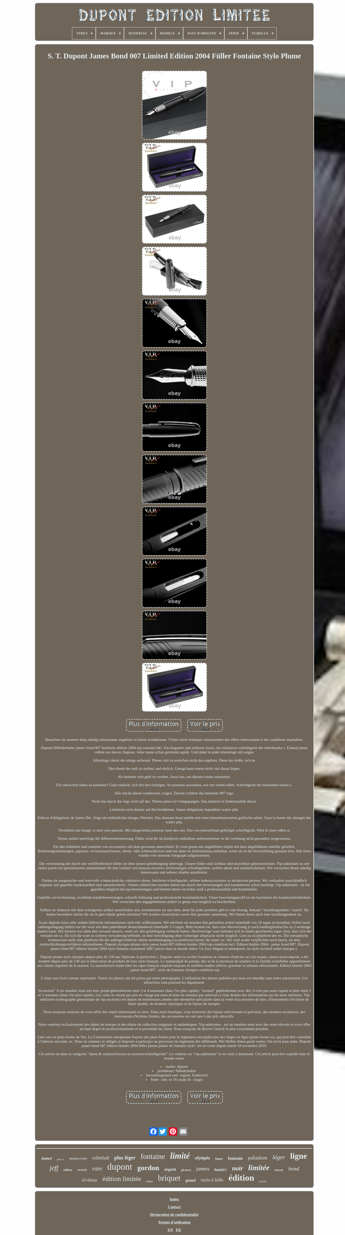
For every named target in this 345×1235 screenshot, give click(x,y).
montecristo (78, 1158)
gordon (148, 1168)
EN (170, 1230)
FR (178, 1230)
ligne (298, 1155)
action (149, 1181)
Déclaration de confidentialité (174, 1214)
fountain (235, 1158)
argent (170, 1169)
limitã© (220, 1170)
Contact (174, 1207)
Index (174, 1199)
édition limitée (121, 1178)
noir (237, 1168)
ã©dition (89, 1180)
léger (279, 1157)
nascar (279, 1170)
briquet (169, 1178)
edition (68, 1170)
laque (219, 1158)
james (202, 1168)
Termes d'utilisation (174, 1222)
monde (82, 1170)
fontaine (153, 1156)
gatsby (263, 1181)
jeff (53, 1168)
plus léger (124, 1157)
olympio (202, 1157)
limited (46, 1158)
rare (97, 1168)
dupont (119, 1167)
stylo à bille (212, 1179)
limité (180, 1155)
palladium (257, 1157)
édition (241, 1177)
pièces (60, 1159)
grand (190, 1180)
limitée (258, 1167)
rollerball (100, 1157)
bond (293, 1169)
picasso (186, 1170)
